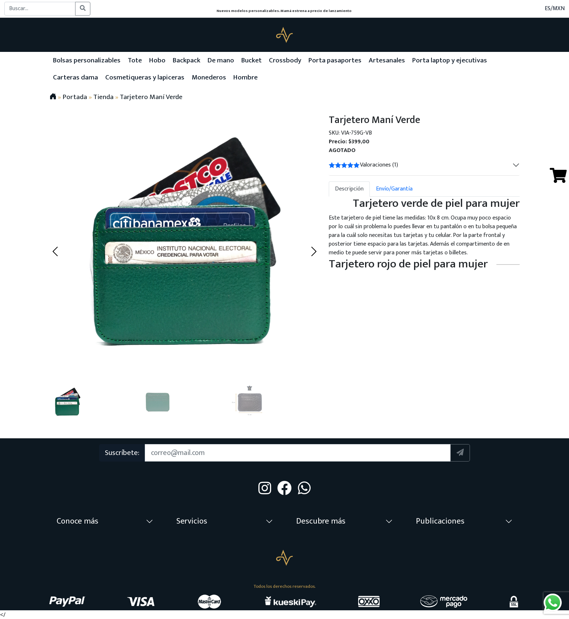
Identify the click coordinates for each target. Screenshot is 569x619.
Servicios (191, 521)
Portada (74, 97)
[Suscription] (297, 453)
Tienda (103, 97)
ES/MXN (555, 8)
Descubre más (320, 521)
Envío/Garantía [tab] (394, 189)
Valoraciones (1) (363, 165)
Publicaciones (440, 521)
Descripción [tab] (349, 189)
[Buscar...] (39, 9)
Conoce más (77, 521)
